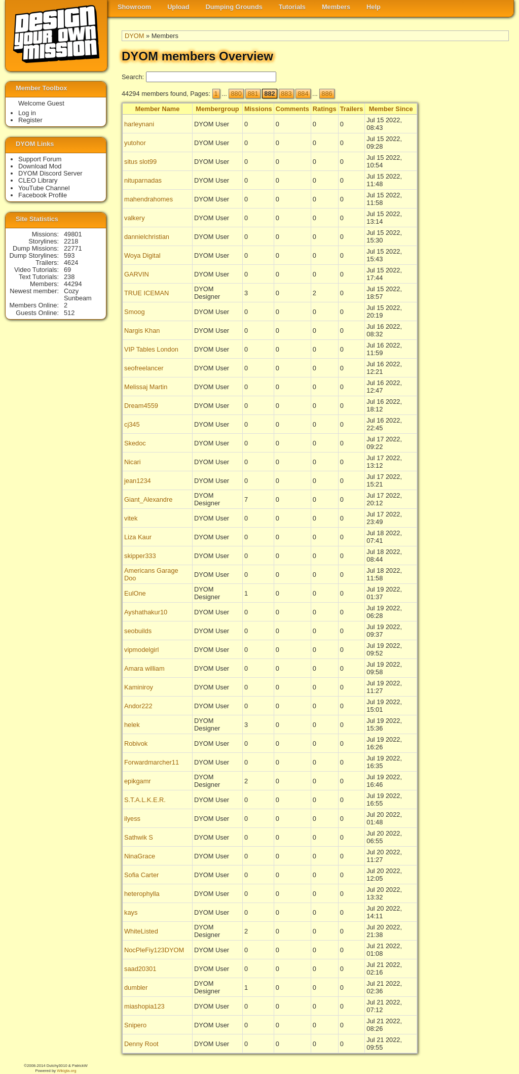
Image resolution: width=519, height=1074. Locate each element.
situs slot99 (140, 161)
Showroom (134, 7)
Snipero (135, 1025)
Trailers (351, 109)
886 (326, 93)
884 (303, 93)
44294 (73, 284)
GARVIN (136, 274)
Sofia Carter (141, 875)
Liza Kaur (138, 537)
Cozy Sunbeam (78, 294)
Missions (258, 109)
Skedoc (135, 443)
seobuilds (138, 631)
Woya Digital (142, 255)
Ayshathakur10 (145, 612)
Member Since (391, 109)
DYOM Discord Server (50, 173)
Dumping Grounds (234, 7)
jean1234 (137, 480)
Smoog (134, 312)
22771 (73, 248)
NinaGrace (139, 856)
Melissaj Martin (145, 387)
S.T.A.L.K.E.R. (145, 800)
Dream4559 (141, 405)
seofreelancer (144, 368)
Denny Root (141, 1044)
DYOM (134, 36)
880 (236, 93)
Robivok (135, 743)
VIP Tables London (151, 349)
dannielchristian (146, 236)
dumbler (135, 987)
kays (130, 912)
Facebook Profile (42, 195)
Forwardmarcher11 (151, 762)
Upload (178, 7)
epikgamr (137, 781)
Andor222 (138, 706)
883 (286, 93)
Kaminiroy (138, 687)
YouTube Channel (44, 188)
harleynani (139, 124)
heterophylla (142, 893)
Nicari (132, 462)
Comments (292, 109)
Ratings (325, 109)
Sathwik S (138, 837)
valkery (134, 218)
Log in (27, 113)
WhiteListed (141, 931)
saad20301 (140, 969)
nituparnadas (143, 180)
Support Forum (39, 159)
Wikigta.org (66, 1070)
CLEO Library (38, 180)
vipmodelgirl (141, 649)
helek (132, 725)
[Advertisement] (468, 259)
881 (252, 93)
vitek (130, 518)
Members (336, 7)
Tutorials (292, 7)
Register (30, 120)
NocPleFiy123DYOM (154, 950)
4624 (71, 262)
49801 (73, 234)
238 (69, 277)
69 (67, 269)
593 (69, 255)
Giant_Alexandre (148, 499)
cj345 (132, 424)
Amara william (144, 668)
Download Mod (39, 166)
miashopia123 (144, 1006)
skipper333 (140, 556)
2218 (71, 241)
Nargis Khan (142, 330)
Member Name (157, 109)
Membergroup (217, 109)
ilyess (132, 818)
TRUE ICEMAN (146, 293)
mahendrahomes (148, 199)
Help (373, 7)
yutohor (135, 143)
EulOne (135, 593)
